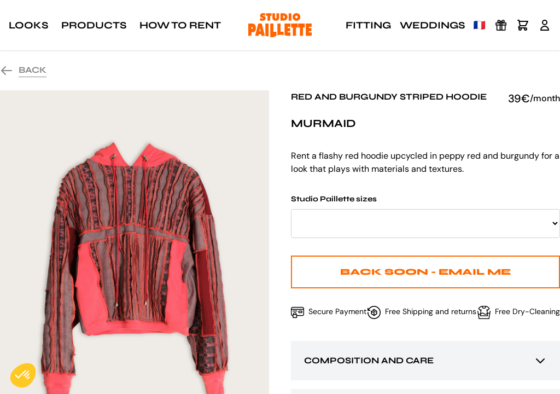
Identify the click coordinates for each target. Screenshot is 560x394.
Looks (28, 25)
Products (93, 25)
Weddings (432, 25)
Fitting (368, 25)
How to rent (180, 25)
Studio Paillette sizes (425, 216)
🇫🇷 (480, 25)
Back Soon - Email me (425, 271)
